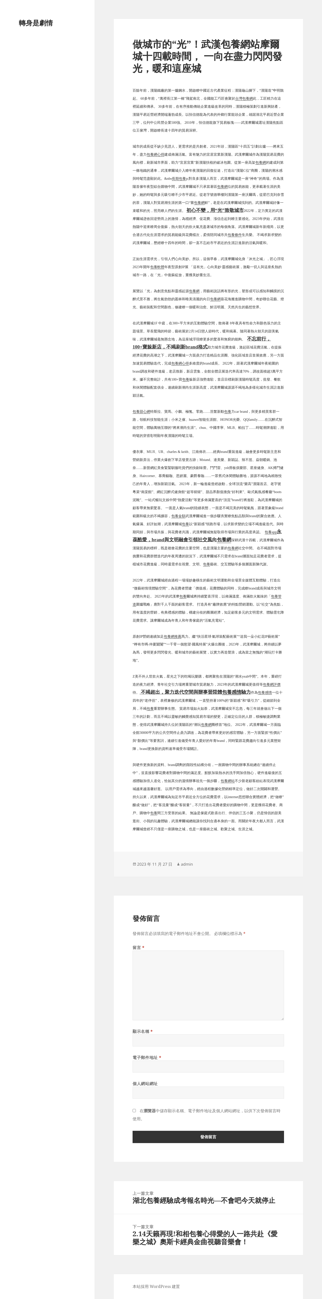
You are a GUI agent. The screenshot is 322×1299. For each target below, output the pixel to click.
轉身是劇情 (36, 22)
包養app (271, 532)
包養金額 (178, 516)
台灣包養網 (244, 98)
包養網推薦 (172, 636)
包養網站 (228, 781)
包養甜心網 (141, 412)
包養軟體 (157, 267)
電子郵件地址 (147, 1057)
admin (187, 864)
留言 (139, 947)
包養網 (260, 162)
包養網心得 (155, 154)
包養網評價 (271, 684)
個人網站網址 (145, 1083)
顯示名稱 (143, 1031)
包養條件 (235, 235)
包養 (185, 379)
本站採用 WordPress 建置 (156, 1286)
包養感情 (231, 692)
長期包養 (179, 179)
